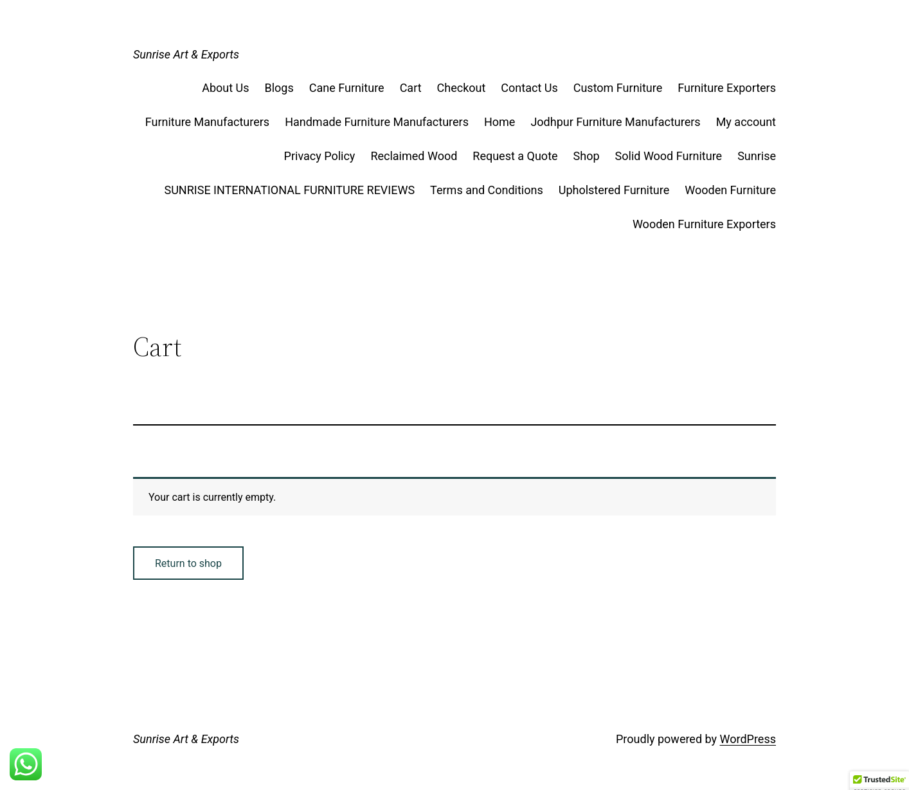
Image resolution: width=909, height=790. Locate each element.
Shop (586, 156)
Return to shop (188, 563)
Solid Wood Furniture (669, 156)
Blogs (279, 87)
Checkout (461, 87)
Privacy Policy (320, 156)
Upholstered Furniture (614, 190)
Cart (411, 87)
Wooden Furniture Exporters (704, 224)
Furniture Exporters (727, 87)
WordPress (748, 739)
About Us (225, 87)
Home (499, 122)
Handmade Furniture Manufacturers (377, 122)
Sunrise (756, 156)
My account (746, 122)
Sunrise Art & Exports (186, 54)
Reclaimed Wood (413, 156)
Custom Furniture (618, 87)
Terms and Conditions (486, 190)
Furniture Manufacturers (207, 122)
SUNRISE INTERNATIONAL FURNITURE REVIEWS (290, 190)
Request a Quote (515, 156)
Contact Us (529, 87)
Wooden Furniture (730, 190)
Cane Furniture (346, 87)
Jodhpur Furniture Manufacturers (615, 122)
